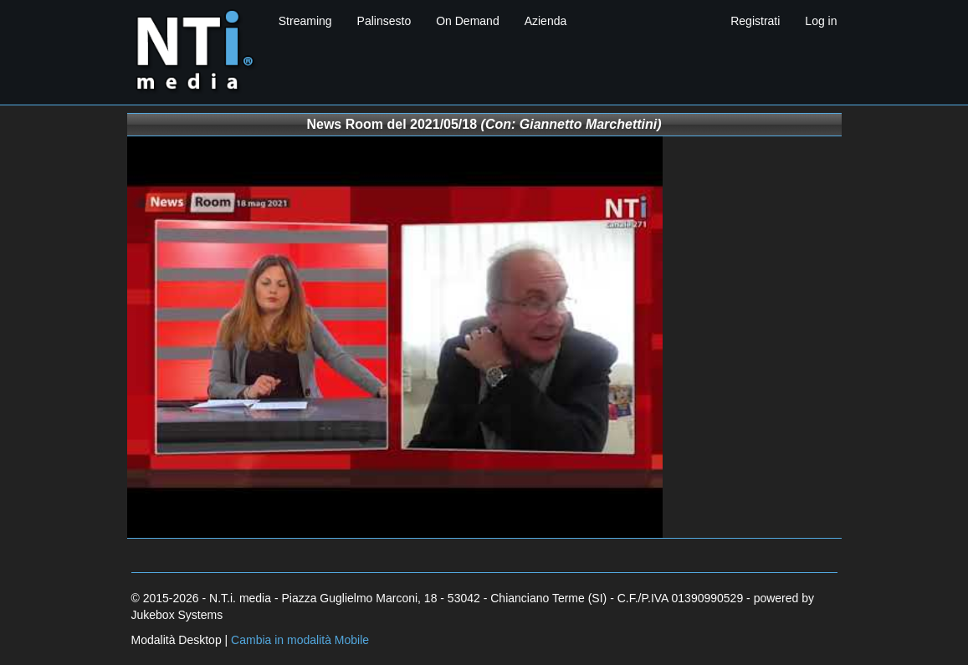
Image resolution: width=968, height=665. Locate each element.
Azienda (546, 21)
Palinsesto (384, 21)
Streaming (305, 21)
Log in (821, 21)
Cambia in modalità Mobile (300, 640)
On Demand (467, 21)
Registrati (755, 21)
